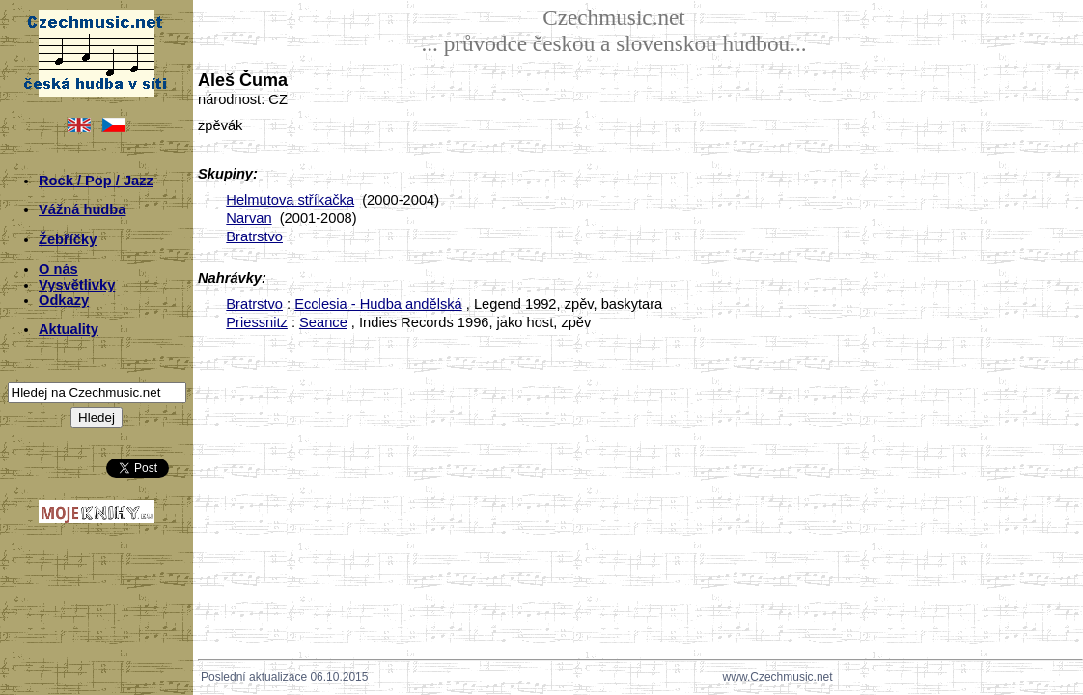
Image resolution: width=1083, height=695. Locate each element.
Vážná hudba (82, 209)
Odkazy (64, 300)
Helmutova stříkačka (290, 200)
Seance (323, 322)
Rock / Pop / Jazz (96, 180)
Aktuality (68, 329)
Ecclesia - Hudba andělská (378, 304)
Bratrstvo (254, 236)
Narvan (248, 218)
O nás (58, 269)
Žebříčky (68, 239)
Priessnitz (257, 322)
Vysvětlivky (77, 284)
